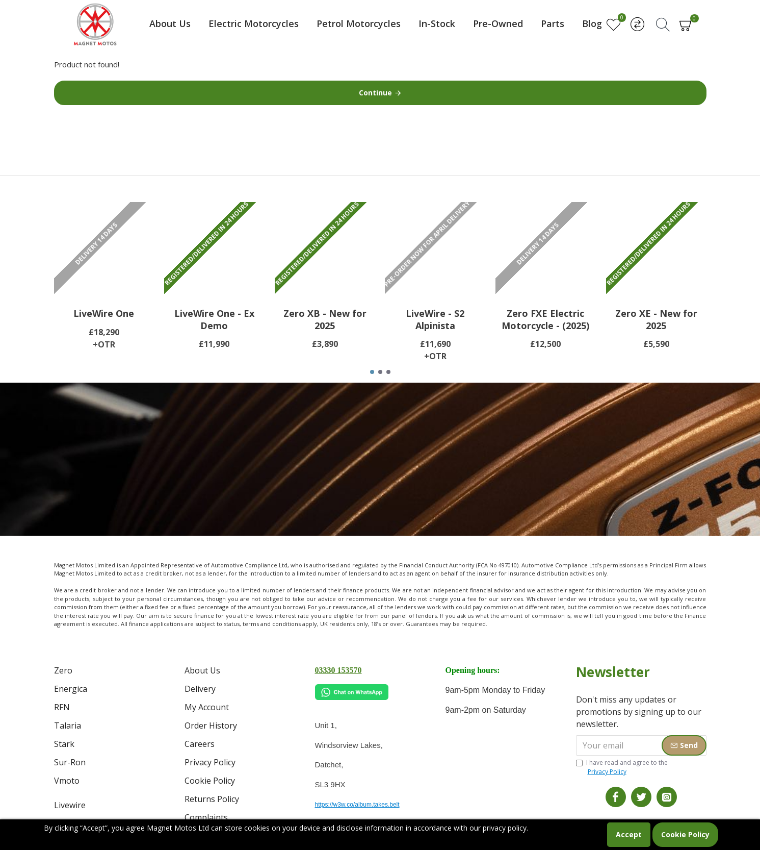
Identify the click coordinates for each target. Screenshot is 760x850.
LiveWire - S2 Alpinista (435, 319)
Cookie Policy (685, 834)
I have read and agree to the (622, 767)
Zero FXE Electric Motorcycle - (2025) (545, 319)
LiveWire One (103, 313)
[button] (372, 372)
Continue (375, 92)
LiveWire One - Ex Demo (214, 319)
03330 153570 (338, 670)
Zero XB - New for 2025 (324, 319)
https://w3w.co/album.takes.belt (357, 804)
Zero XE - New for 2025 (656, 319)
